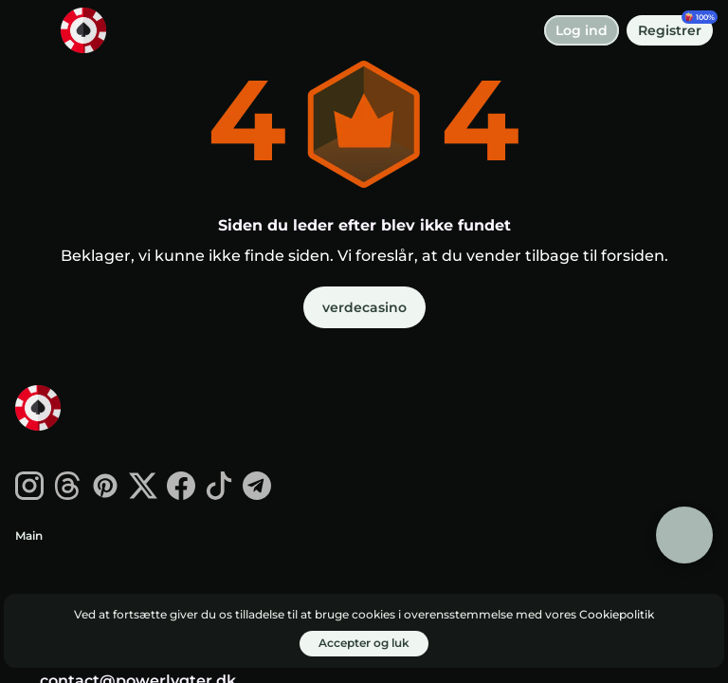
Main (29, 535)
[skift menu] (30, 30)
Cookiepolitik (616, 614)
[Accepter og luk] (364, 643)
